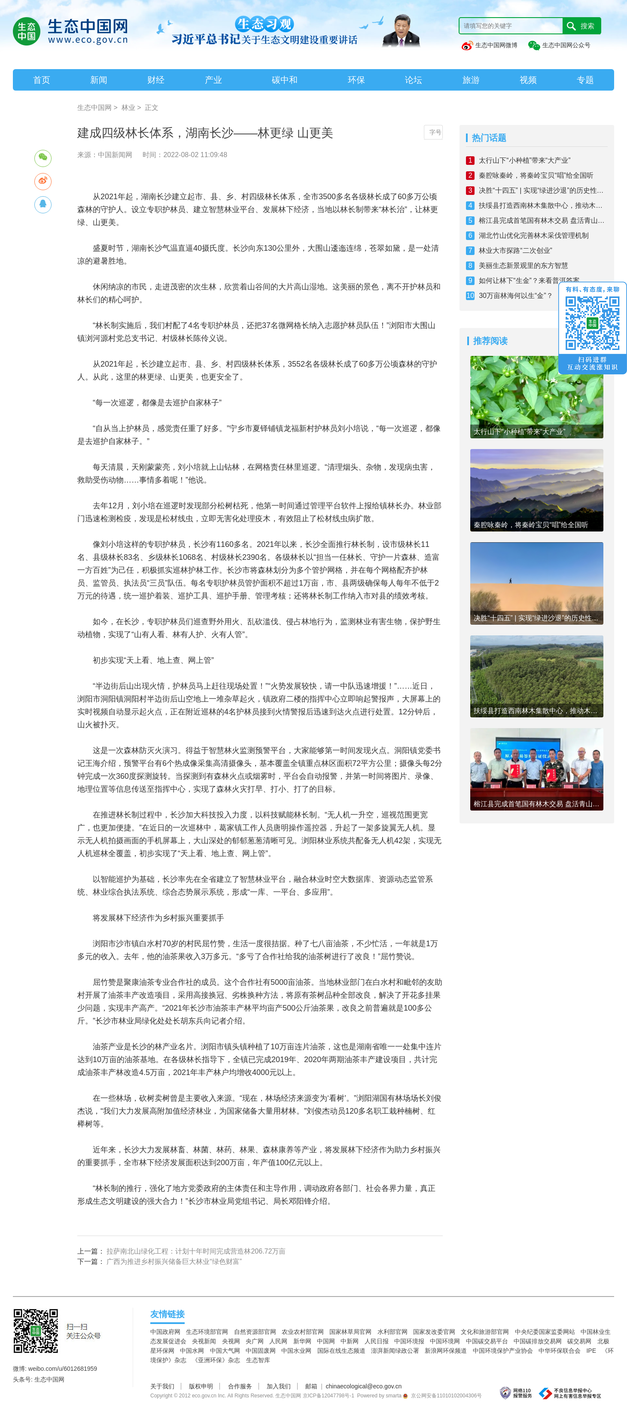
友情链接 (167, 1314)
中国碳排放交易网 (538, 1341)
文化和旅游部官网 (485, 1331)
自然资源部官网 (255, 1331)
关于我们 (162, 1386)
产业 (213, 80)
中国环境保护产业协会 (503, 1350)
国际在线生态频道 (341, 1350)
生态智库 (258, 1360)
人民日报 (377, 1341)
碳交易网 (579, 1341)
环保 (356, 80)
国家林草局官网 (350, 1331)
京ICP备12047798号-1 (328, 1396)
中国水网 (192, 1350)
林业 (128, 107)
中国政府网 (165, 1331)
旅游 (471, 80)
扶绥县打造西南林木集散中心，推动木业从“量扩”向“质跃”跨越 (543, 205)
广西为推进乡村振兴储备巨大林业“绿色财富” (174, 1261)
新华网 (302, 1341)
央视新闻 (204, 1341)
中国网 (326, 1341)
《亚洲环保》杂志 (216, 1360)
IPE (591, 1350)
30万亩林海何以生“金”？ (516, 295)
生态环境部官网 (207, 1331)
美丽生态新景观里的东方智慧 (523, 265)
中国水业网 (296, 1350)
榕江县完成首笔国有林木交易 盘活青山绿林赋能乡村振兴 (543, 220)
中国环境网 (445, 1341)
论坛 (413, 80)
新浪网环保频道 (446, 1350)
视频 (528, 80)
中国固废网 (261, 1350)
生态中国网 (94, 107)
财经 (155, 80)
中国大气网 (225, 1350)
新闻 (98, 80)
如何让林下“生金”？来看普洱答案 (529, 280)
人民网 (278, 1341)
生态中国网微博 (489, 45)
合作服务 (240, 1386)
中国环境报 (409, 1341)
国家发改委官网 (434, 1331)
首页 (41, 80)
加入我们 (279, 1386)
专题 (585, 80)
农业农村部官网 (303, 1331)
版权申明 (201, 1386)
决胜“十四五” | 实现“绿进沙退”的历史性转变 (543, 190)
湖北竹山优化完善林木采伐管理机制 (534, 235)
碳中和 (285, 80)
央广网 (255, 1341)
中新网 (350, 1341)
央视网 (231, 1341)
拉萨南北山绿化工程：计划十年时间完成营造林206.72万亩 (196, 1251)
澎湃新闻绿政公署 (395, 1350)
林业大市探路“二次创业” (515, 250)
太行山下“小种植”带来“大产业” (524, 160)
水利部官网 (392, 1331)
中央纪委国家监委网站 (545, 1331)
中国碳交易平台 (487, 1341)
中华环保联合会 (560, 1350)
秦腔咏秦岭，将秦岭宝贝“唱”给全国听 (536, 175)
